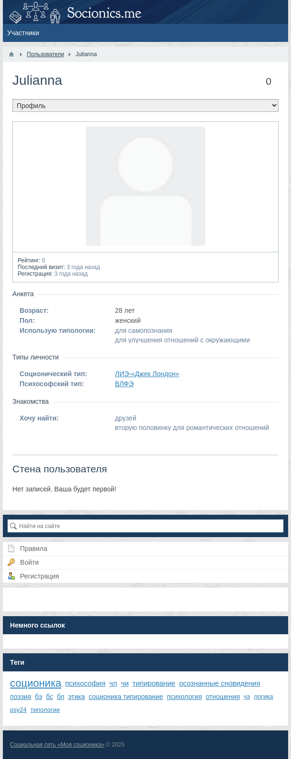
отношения (223, 696)
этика (76, 696)
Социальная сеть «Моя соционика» (57, 744)
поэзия (20, 696)
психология (184, 696)
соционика (35, 683)
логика (263, 696)
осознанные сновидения (219, 683)
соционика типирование (126, 696)
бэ (38, 696)
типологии (45, 709)
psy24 (18, 709)
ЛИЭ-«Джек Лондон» (147, 374)
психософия (85, 683)
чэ (247, 696)
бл (60, 696)
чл (113, 683)
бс (49, 696)
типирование (154, 683)
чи (125, 683)
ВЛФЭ (124, 384)
